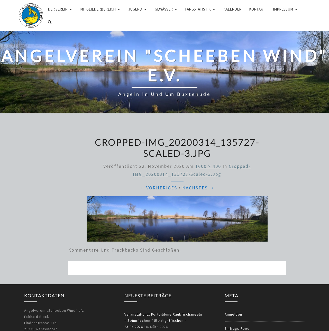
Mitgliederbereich (98, 9)
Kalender (232, 9)
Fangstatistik (198, 9)
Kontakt (257, 9)
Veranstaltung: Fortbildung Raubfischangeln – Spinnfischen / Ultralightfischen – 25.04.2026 (163, 320)
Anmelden (233, 314)
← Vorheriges (158, 188)
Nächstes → (198, 188)
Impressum (283, 9)
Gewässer (164, 9)
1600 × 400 (208, 166)
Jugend (135, 9)
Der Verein (58, 9)
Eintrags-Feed (237, 328)
